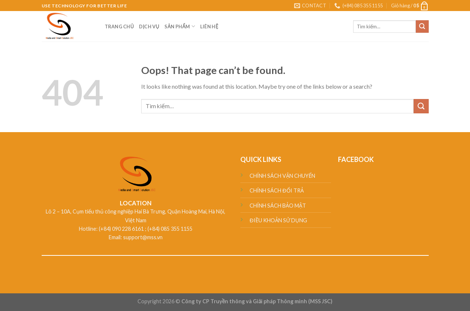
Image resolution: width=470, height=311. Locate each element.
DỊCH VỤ (149, 26)
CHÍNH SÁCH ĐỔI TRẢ (276, 190)
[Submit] (422, 26)
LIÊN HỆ (209, 26)
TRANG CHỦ (119, 26)
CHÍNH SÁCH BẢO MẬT (278, 205)
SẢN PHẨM (179, 26)
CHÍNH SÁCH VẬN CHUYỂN (282, 176)
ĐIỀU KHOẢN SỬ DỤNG (278, 220)
